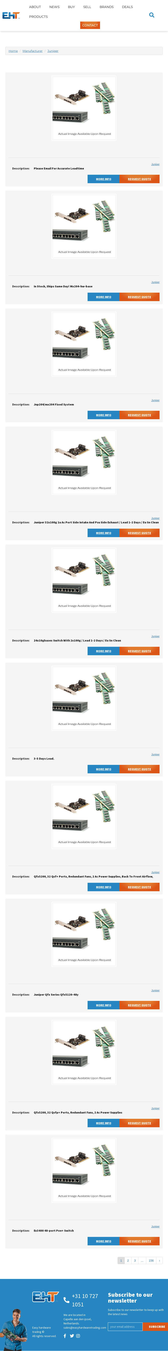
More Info (103, 179)
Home (13, 51)
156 (151, 1260)
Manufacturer (33, 51)
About (35, 7)
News (54, 7)
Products (38, 17)
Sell (87, 7)
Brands (107, 7)
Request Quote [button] (139, 179)
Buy (71, 7)
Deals (127, 7)
